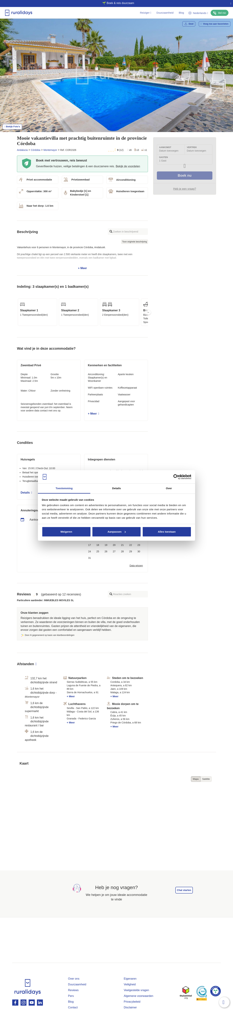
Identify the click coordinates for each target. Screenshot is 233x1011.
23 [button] (138, 545)
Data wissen (136, 565)
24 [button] (89, 551)
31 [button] (89, 558)
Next (147, 312)
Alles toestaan (167, 531)
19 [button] (106, 545)
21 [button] (122, 545)
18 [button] (97, 545)
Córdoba (35, 150)
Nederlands (198, 13)
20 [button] (114, 545)
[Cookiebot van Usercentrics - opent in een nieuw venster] (176, 476)
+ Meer (82, 258)
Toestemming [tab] (64, 488)
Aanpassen (117, 531)
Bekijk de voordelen (128, 166)
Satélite (206, 779)
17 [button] (89, 545)
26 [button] (106, 551)
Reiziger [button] (145, 12)
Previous (16, 312)
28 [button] (122, 551)
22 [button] (130, 545)
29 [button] (130, 551)
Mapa (196, 779)
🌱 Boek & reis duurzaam (115, 3)
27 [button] (114, 551)
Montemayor (50, 150)
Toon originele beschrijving (134, 241)
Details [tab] (116, 488)
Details (26, 492)
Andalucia (22, 150)
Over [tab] (169, 488)
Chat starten (184, 890)
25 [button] (97, 551)
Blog (181, 12)
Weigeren (66, 531)
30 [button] (138, 551)
